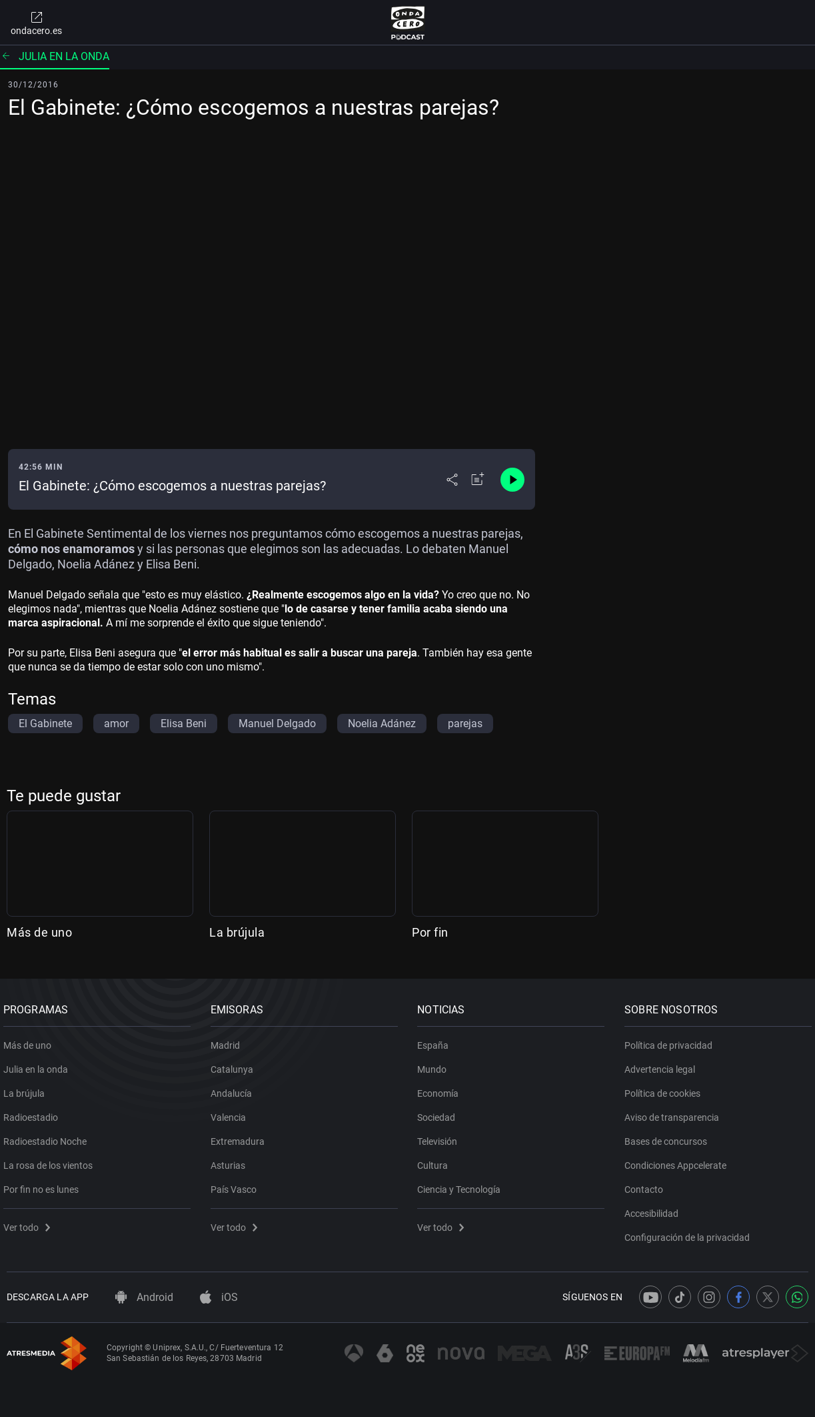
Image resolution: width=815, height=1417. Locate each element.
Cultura (436, 1160)
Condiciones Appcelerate (679, 1160)
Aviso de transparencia (675, 1112)
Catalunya (235, 1064)
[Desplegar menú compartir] (452, 479)
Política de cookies (666, 1088)
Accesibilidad (655, 1209)
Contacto (647, 1184)
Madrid (228, 1040)
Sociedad (440, 1112)
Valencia (231, 1112)
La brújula (237, 932)
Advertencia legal (663, 1064)
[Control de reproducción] (512, 480)
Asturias (231, 1160)
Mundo (435, 1064)
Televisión (441, 1136)
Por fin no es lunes (44, 1184)
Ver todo (30, 1223)
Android (144, 1297)
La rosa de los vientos (51, 1160)
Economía (441, 1088)
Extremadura (241, 1136)
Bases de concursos (669, 1136)
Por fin (430, 932)
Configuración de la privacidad (690, 1233)
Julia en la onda (54, 56)
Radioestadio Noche (48, 1136)
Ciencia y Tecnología (462, 1184)
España (436, 1040)
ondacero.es (36, 22)
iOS (219, 1297)
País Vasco (237, 1184)
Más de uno (39, 932)
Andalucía (234, 1088)
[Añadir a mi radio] (478, 479)
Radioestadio (34, 1112)
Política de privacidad (672, 1040)
